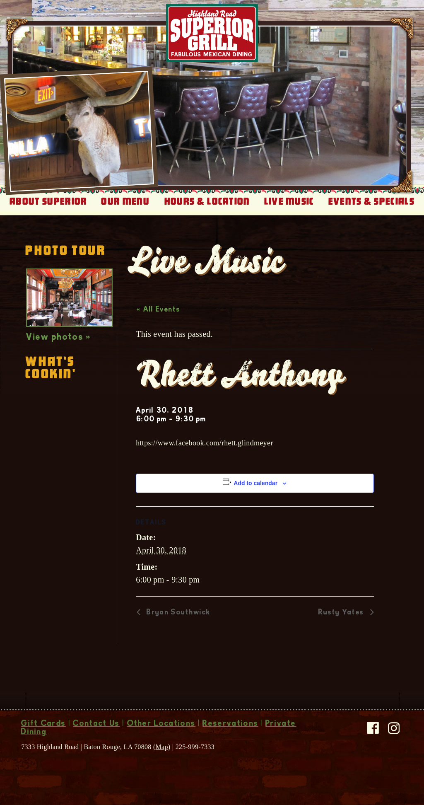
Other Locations (161, 724)
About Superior (48, 201)
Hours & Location (207, 201)
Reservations (230, 724)
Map (162, 746)
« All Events (158, 310)
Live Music (289, 201)
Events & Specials (371, 201)
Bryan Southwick (177, 612)
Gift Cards (43, 724)
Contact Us (96, 724)
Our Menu (125, 201)
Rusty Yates (342, 612)
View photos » (58, 338)
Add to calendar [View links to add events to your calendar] (255, 483)
